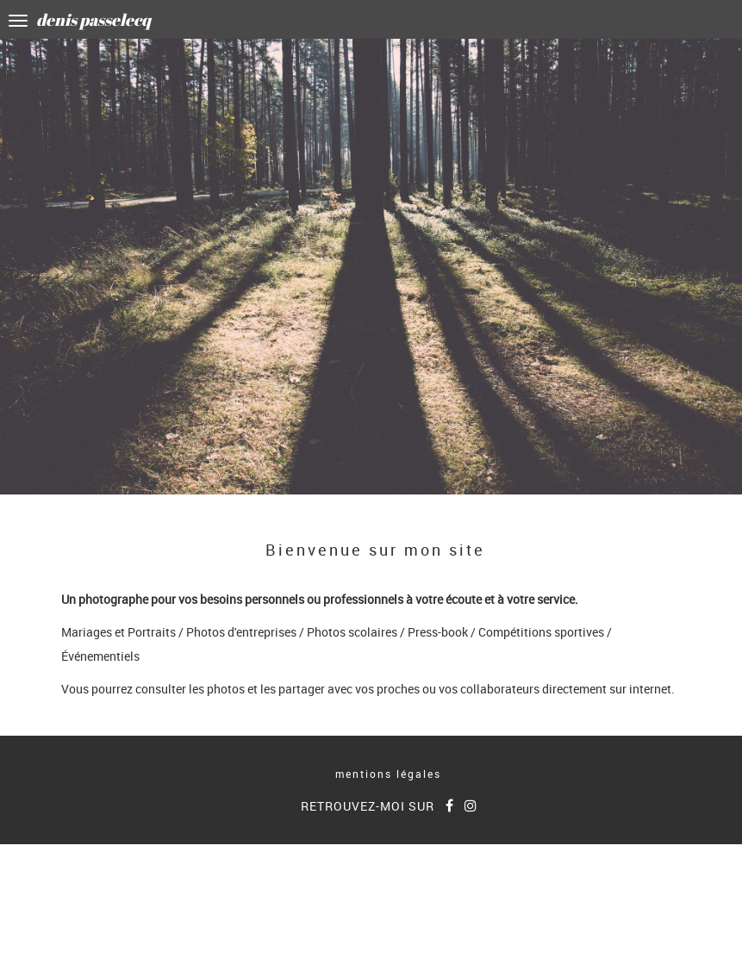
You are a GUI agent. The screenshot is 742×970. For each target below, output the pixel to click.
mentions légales (388, 773)
